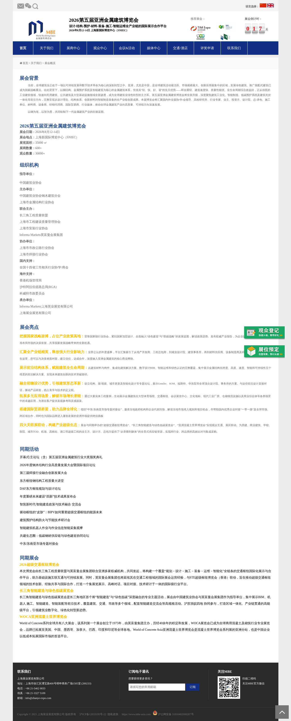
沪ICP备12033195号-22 (92, 714)
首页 (23, 48)
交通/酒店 (180, 48)
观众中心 (100, 48)
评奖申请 (207, 48)
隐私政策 (113, 714)
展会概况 (50, 63)
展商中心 (73, 48)
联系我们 (234, 48)
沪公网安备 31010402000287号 (176, 714)
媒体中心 (153, 48)
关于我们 (46, 48)
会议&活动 (127, 48)
